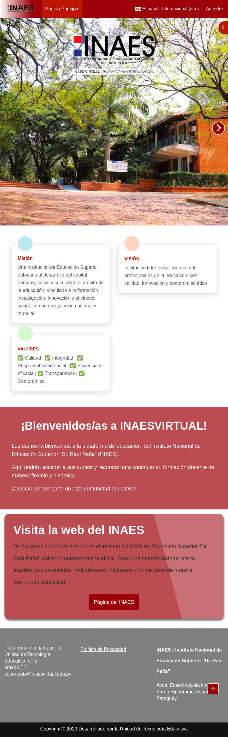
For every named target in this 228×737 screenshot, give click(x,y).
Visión (132, 258)
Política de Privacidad (103, 649)
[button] (167, 9)
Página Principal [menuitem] (62, 8)
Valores (28, 348)
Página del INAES (114, 602)
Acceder (214, 8)
